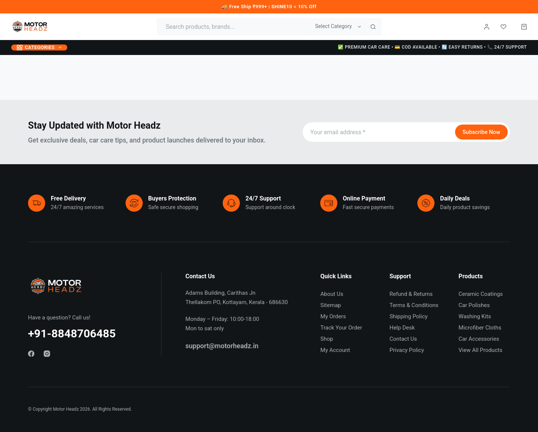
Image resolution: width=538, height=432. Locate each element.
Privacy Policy (406, 350)
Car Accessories (478, 339)
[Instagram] (47, 353)
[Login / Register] (486, 27)
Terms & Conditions (413, 305)
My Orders (333, 316)
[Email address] (378, 132)
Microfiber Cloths (479, 327)
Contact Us (403, 339)
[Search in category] (337, 26)
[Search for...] (233, 26)
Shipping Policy (408, 316)
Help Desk (402, 327)
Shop (327, 339)
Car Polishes (474, 305)
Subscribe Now (481, 132)
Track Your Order (341, 327)
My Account (335, 350)
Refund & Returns (411, 294)
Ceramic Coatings (480, 294)
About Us (332, 294)
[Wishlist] (503, 27)
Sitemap (331, 305)
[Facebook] (31, 353)
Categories (41, 47)
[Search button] (373, 26)
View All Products (480, 350)
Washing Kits (474, 316)
